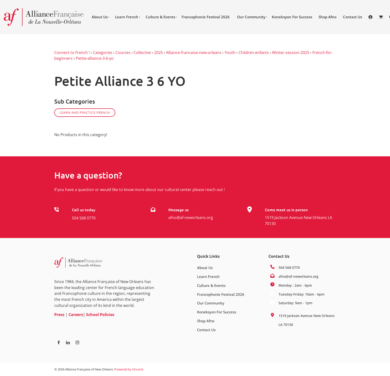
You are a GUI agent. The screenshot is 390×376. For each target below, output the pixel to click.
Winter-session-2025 (290, 52)
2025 (158, 52)
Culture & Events (160, 16)
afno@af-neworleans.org (190, 217)
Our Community (251, 16)
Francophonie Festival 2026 (206, 16)
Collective (142, 52)
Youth (230, 52)
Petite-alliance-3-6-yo (95, 58)
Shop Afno (327, 16)
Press (59, 314)
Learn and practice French (85, 112)
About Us (100, 16)
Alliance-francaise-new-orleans (193, 52)
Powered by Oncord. (129, 369)
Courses (123, 52)
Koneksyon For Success (292, 16)
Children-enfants (254, 52)
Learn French (126, 16)
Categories (102, 52)
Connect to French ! (72, 52)
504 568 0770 (84, 218)
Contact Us (352, 16)
